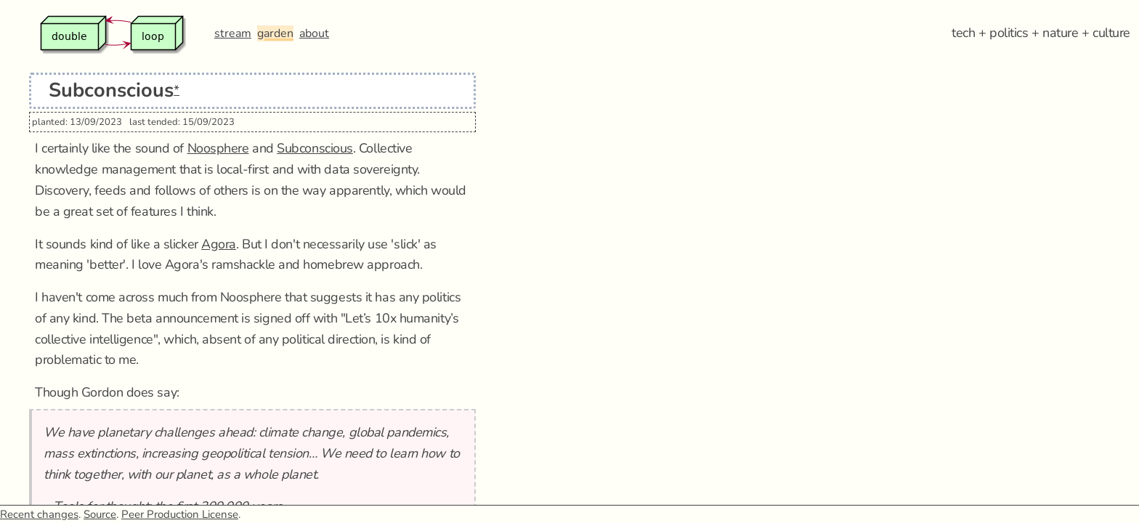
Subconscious (315, 148)
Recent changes (39, 514)
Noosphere (218, 148)
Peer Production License (179, 514)
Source (100, 514)
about (314, 33)
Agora (218, 244)
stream (232, 33)
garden (275, 33)
